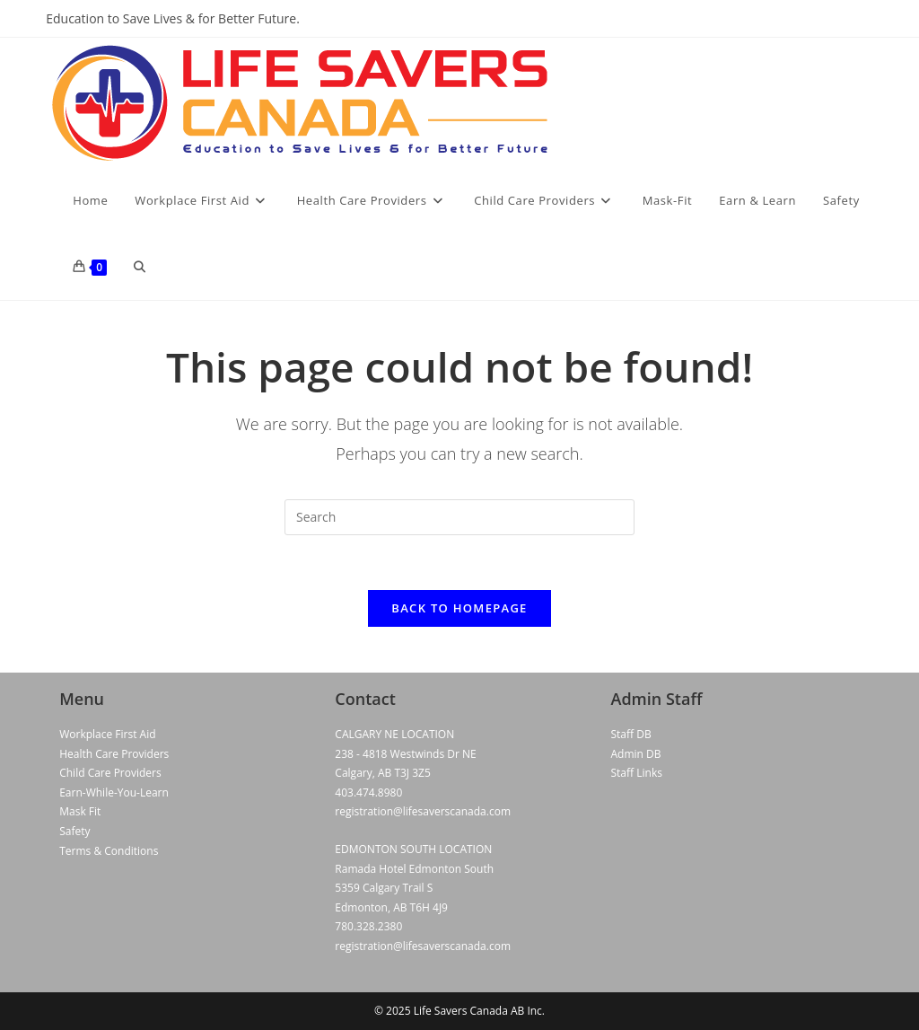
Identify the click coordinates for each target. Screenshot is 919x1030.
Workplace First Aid (107, 734)
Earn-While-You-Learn (114, 792)
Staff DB (631, 734)
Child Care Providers (110, 772)
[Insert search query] (459, 517)
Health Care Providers (114, 753)
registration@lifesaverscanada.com (423, 811)
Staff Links (636, 772)
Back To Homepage (459, 608)
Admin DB (636, 753)
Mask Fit (80, 811)
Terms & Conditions (108, 850)
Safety (74, 831)
